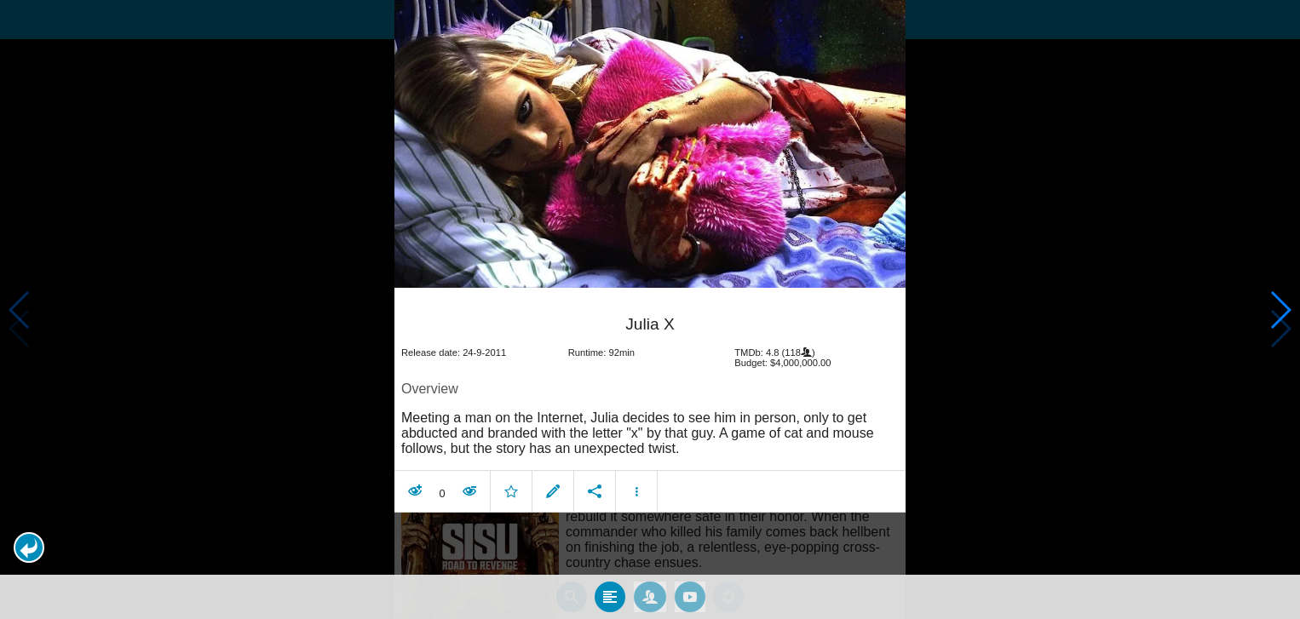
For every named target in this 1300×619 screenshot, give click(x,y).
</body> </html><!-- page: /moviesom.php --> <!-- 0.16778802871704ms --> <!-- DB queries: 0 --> (650, 309)
